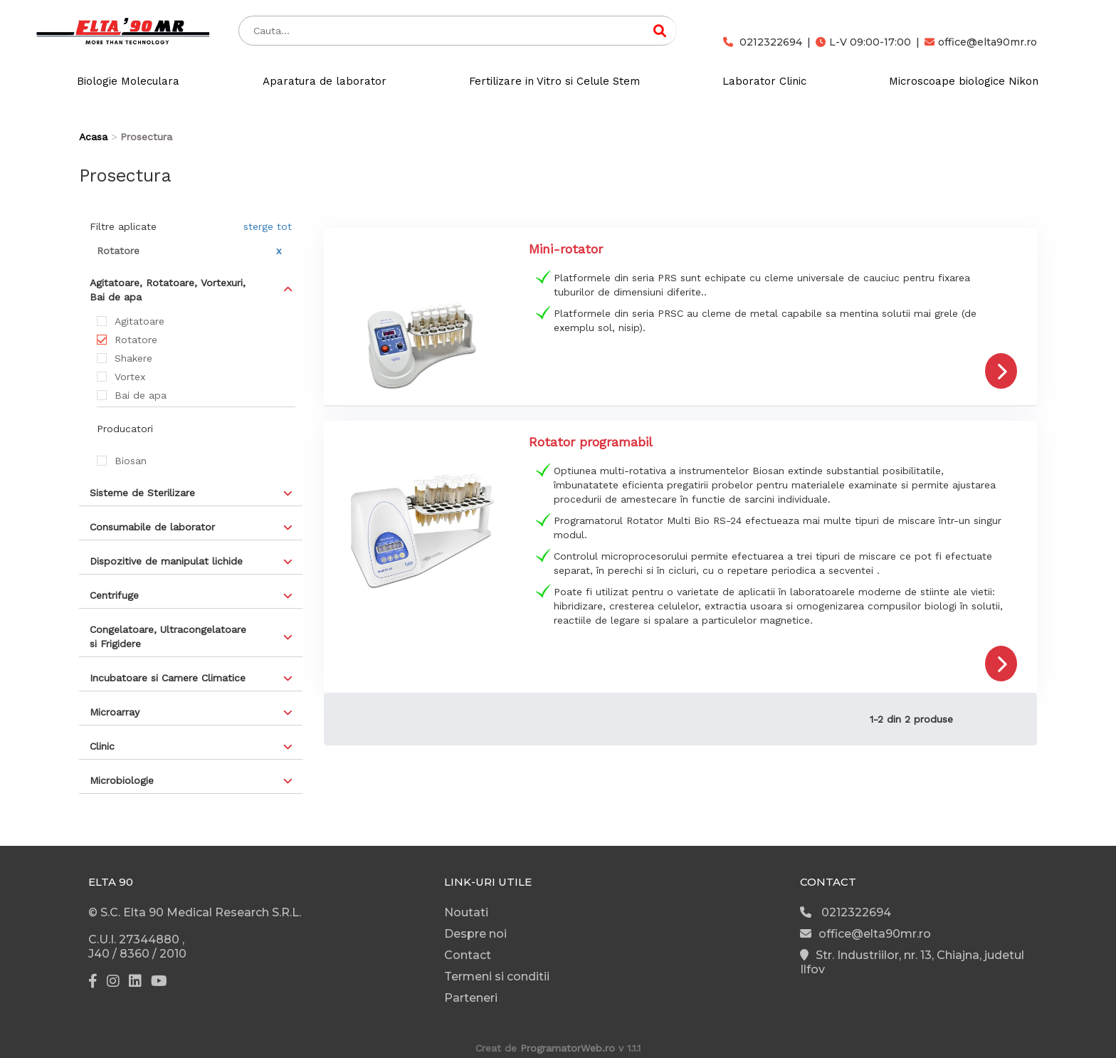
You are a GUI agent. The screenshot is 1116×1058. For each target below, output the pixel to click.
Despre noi (475, 934)
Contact (467, 955)
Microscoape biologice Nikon (963, 81)
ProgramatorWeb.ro (567, 1048)
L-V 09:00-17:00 (863, 42)
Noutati (466, 912)
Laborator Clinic (764, 81)
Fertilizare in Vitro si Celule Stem (554, 81)
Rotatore (136, 339)
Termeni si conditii (496, 976)
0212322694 (762, 42)
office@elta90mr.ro (981, 42)
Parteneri (471, 998)
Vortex (130, 376)
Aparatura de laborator (324, 81)
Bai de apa (141, 395)
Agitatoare (139, 321)
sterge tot (267, 226)
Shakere (133, 358)
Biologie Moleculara (128, 81)
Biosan (131, 460)
